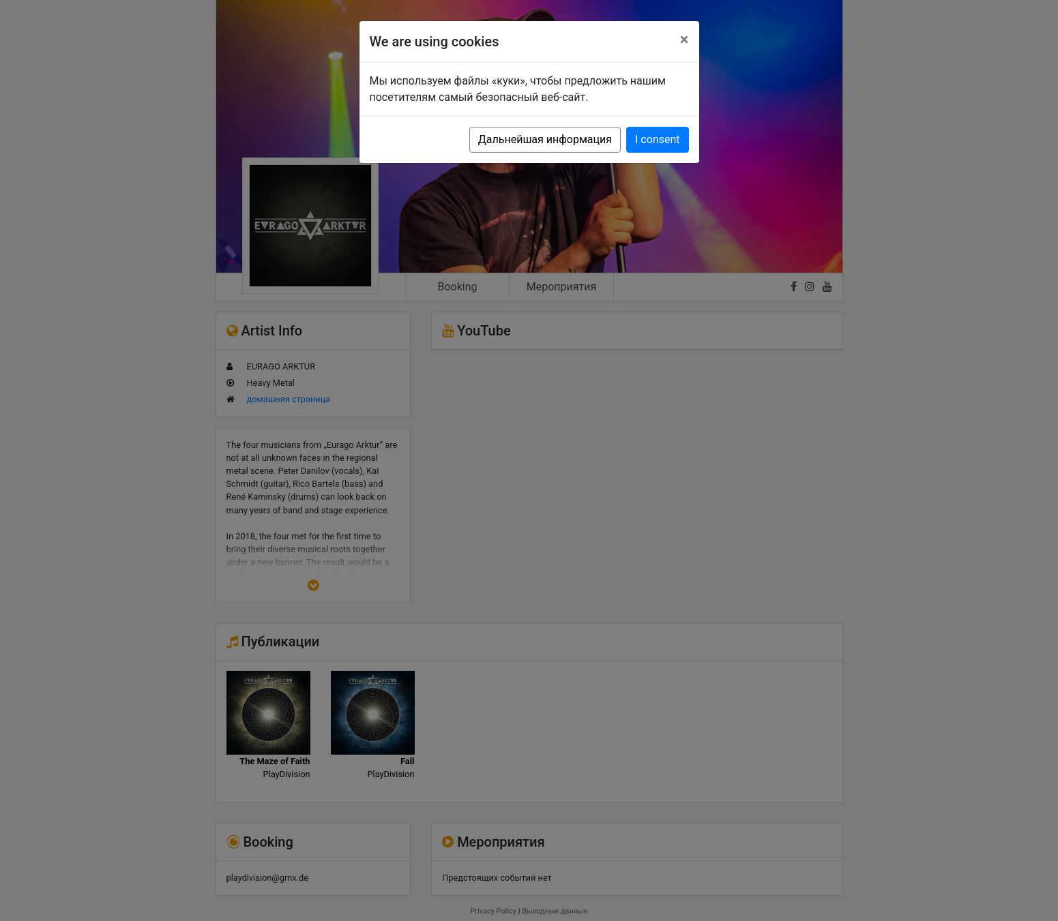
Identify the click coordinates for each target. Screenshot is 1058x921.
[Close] (684, 39)
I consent (657, 139)
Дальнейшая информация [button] (545, 139)
